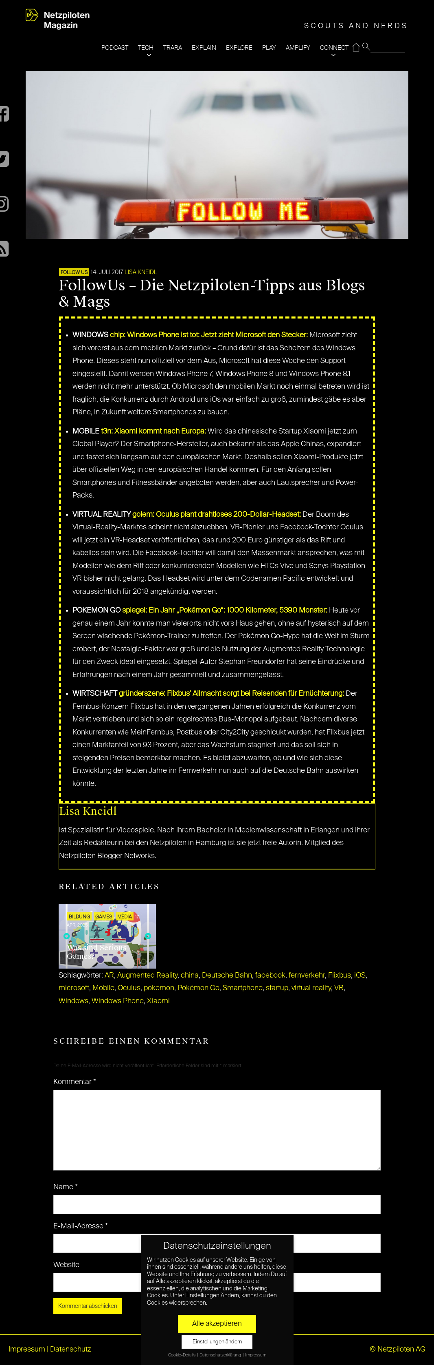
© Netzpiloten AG (397, 1349)
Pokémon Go (198, 988)
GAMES (103, 917)
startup (277, 988)
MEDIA (124, 917)
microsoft (74, 988)
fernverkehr (307, 975)
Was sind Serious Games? (96, 952)
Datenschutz (70, 1349)
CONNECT (334, 48)
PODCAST (114, 48)
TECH (145, 48)
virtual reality (311, 988)
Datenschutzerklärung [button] (220, 1355)
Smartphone (243, 988)
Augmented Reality (147, 975)
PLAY (269, 48)
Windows (73, 1001)
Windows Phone (118, 1001)
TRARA (172, 48)
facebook (270, 975)
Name (65, 1187)
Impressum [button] (255, 1355)
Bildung (79, 917)
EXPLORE (239, 48)
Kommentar (74, 1082)
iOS (360, 975)
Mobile (103, 988)
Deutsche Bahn (227, 975)
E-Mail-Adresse (80, 1226)
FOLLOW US (74, 272)
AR (109, 975)
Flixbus (339, 975)
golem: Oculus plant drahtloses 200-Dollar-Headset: (216, 514)
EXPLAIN (204, 48)
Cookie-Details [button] (182, 1355)
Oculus (129, 988)
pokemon (159, 988)
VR (339, 988)
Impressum (27, 1349)
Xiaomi (158, 1001)
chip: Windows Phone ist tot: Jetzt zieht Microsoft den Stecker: (209, 335)
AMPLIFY (298, 48)
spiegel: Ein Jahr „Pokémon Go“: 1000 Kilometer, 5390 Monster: (224, 610)
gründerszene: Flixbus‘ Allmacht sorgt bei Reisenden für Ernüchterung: (231, 693)
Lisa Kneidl (141, 272)
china (190, 975)
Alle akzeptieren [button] (217, 1323)
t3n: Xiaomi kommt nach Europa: (153, 431)
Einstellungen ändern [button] (217, 1342)
